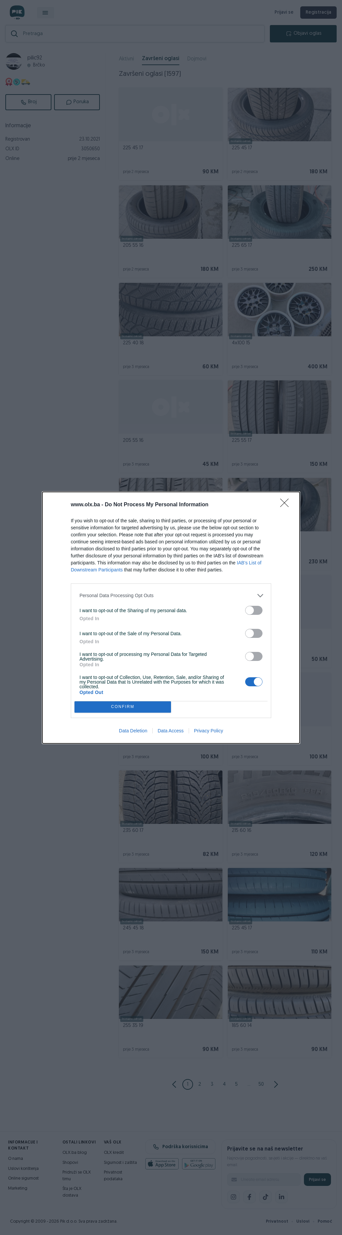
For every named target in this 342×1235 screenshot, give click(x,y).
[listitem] (171, 595)
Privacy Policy (208, 730)
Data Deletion (133, 730)
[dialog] (171, 617)
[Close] (286, 505)
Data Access (171, 730)
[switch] (254, 610)
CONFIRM (122, 706)
